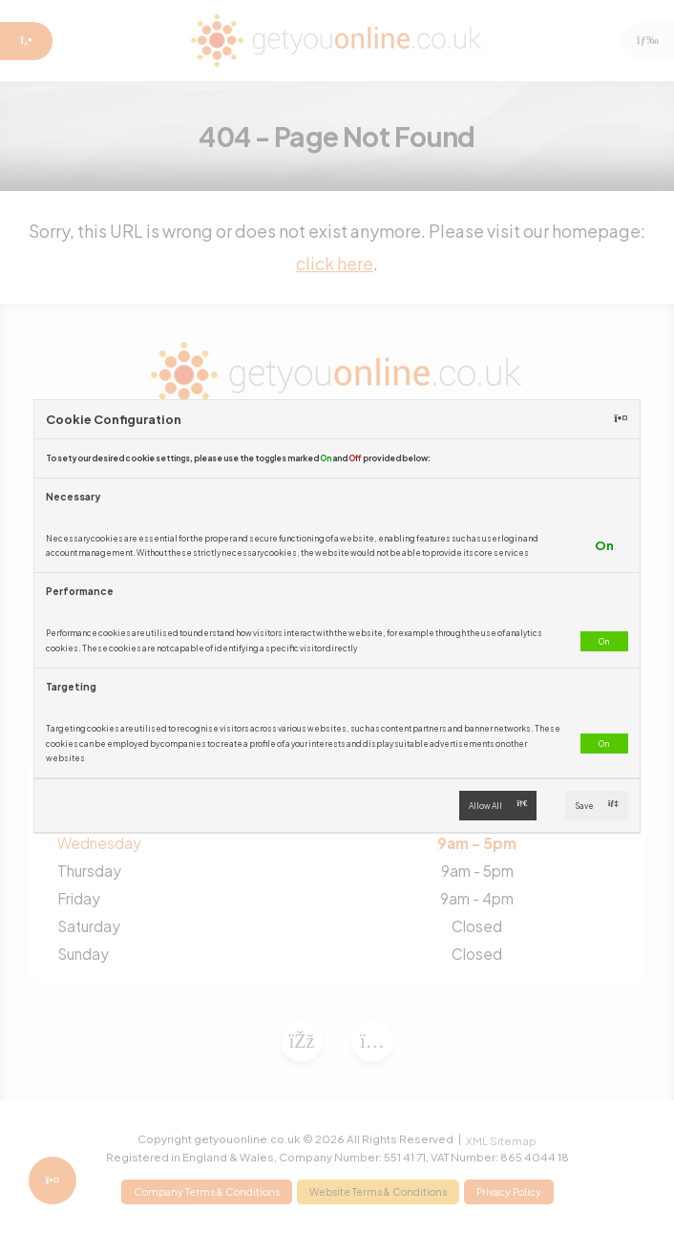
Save (597, 805)
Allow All (498, 805)
